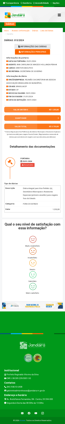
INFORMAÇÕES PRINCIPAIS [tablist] (32, 52)
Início (6, 31)
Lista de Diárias (46, 31)
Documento (27, 165)
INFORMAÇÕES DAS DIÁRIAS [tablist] (32, 46)
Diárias (35, 31)
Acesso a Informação (21, 31)
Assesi (22, 420)
